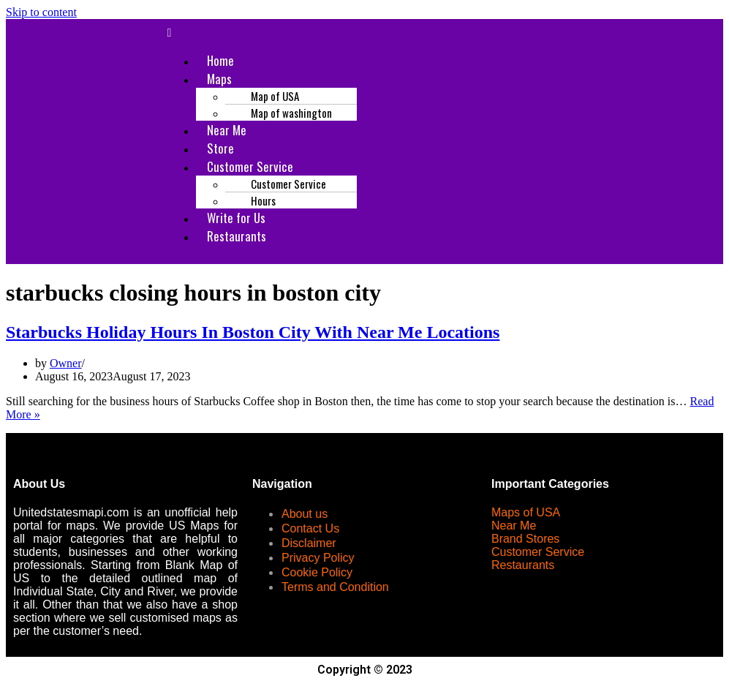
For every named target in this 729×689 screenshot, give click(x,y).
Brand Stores (525, 538)
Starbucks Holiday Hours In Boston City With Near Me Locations (252, 332)
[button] (440, 32)
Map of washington (291, 113)
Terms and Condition (335, 587)
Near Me (513, 525)
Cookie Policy (317, 572)
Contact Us (310, 528)
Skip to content (41, 12)
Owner (66, 363)
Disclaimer (309, 543)
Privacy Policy (318, 557)
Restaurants (236, 236)
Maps (219, 78)
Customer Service (537, 552)
